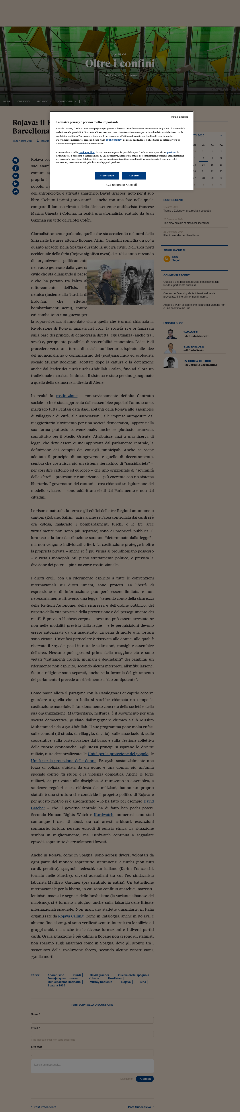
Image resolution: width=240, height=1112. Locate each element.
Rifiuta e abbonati (179, 116)
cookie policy (114, 139)
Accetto (134, 175)
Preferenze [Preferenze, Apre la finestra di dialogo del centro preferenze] (107, 175)
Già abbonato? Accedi (121, 185)
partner (171, 152)
